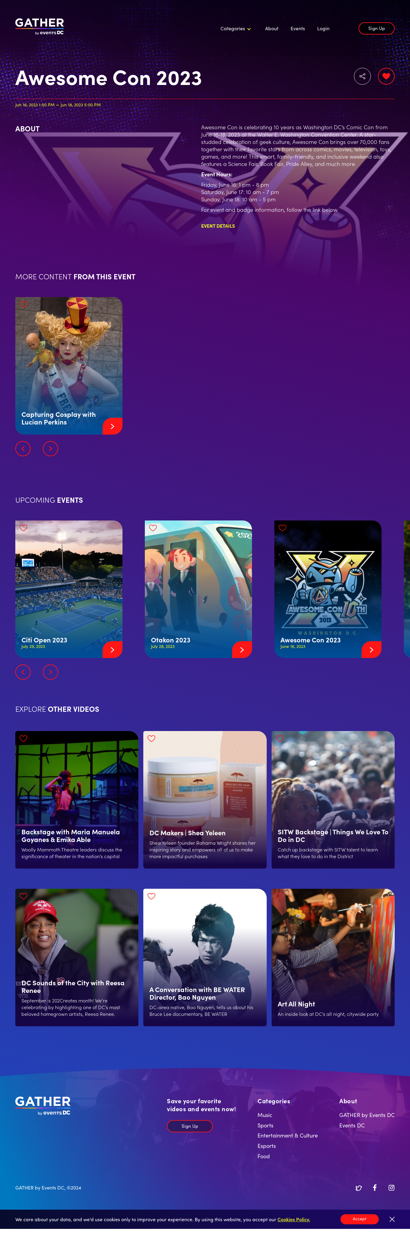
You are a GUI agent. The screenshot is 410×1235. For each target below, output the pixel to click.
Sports (265, 1125)
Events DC (352, 1125)
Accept (360, 1218)
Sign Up (376, 28)
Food (264, 1156)
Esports (267, 1145)
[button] (235, 28)
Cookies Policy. (293, 1219)
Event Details (218, 225)
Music (265, 1115)
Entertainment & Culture (288, 1135)
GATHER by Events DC (367, 1115)
